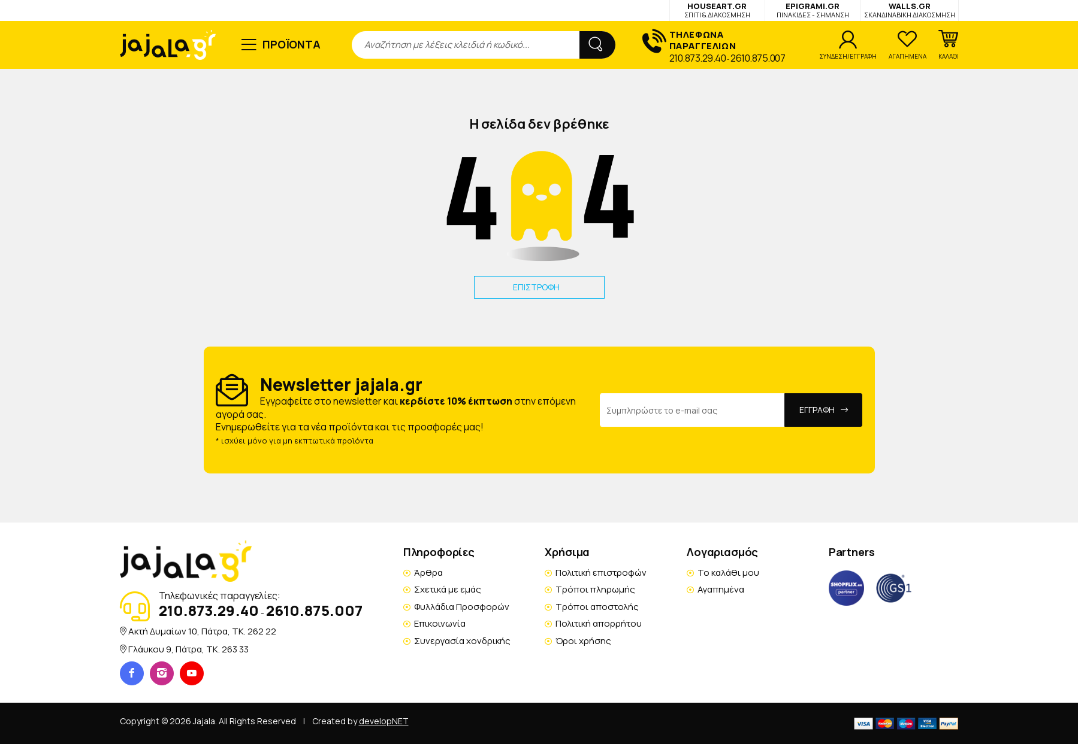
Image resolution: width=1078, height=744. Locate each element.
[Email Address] (692, 410)
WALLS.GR (909, 10)
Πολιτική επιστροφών (601, 572)
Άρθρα (428, 572)
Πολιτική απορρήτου (598, 623)
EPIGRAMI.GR (813, 10)
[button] (948, 45)
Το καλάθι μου (728, 572)
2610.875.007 (757, 58)
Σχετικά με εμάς (447, 589)
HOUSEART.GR (717, 10)
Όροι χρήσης (583, 640)
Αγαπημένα (720, 589)
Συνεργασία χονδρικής (462, 640)
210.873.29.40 (697, 58)
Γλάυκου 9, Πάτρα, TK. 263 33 (188, 649)
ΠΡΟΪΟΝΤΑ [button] (291, 44)
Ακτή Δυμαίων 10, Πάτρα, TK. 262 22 (202, 631)
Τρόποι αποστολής (597, 606)
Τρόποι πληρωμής (595, 589)
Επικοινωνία (440, 623)
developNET (384, 721)
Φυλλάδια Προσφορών (461, 606)
